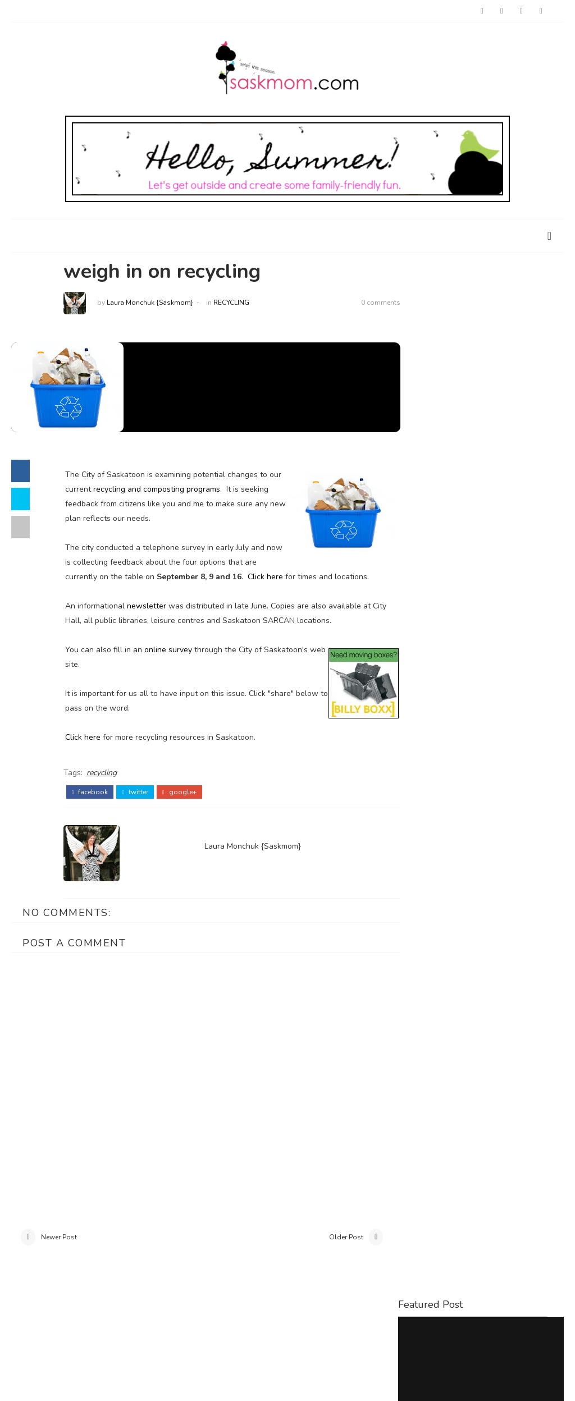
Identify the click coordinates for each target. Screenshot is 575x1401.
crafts (536, 806)
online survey (172, 665)
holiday (459, 824)
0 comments (367, 303)
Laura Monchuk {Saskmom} (154, 303)
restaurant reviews (487, 843)
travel (418, 861)
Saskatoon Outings (436, 582)
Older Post (333, 1252)
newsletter (150, 621)
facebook (94, 807)
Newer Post (59, 1252)
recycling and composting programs (174, 489)
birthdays (484, 806)
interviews (514, 824)
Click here (283, 577)
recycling (235, 303)
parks (416, 843)
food (415, 824)
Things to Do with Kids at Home (478, 417)
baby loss (426, 806)
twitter (139, 807)
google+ (184, 807)
